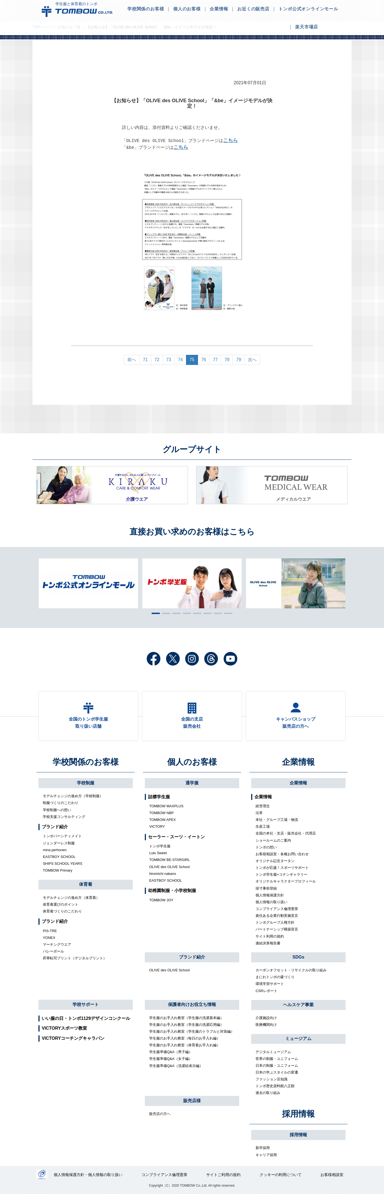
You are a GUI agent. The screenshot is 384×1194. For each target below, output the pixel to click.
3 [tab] (175, 613)
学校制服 (85, 783)
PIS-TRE (50, 931)
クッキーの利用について (281, 1175)
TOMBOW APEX (162, 820)
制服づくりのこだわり (60, 803)
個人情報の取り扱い (271, 902)
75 (192, 359)
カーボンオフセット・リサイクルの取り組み (291, 970)
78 (226, 359)
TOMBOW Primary (57, 870)
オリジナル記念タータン (275, 861)
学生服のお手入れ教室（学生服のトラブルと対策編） (191, 1031)
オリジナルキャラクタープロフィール (286, 881)
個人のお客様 (192, 761)
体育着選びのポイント (60, 904)
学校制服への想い (57, 810)
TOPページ (42, 27)
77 (215, 359)
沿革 (259, 813)
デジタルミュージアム (273, 1052)
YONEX (49, 938)
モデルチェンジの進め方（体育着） (71, 898)
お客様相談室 (331, 1175)
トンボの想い (266, 847)
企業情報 (298, 761)
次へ (252, 359)
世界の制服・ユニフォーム (277, 1059)
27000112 (42, 1175)
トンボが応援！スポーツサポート (282, 868)
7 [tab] (216, 613)
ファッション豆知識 (271, 1079)
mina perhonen (55, 850)
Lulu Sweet (158, 853)
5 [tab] (196, 613)
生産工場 (263, 827)
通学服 (192, 783)
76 (203, 359)
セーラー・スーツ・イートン (176, 837)
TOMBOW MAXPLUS (166, 806)
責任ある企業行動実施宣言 (277, 916)
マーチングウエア (57, 944)
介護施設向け (266, 1018)
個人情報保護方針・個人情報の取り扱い (88, 1175)
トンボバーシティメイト (62, 836)
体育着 (85, 884)
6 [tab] (206, 613)
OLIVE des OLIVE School (169, 867)
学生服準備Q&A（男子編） (170, 1052)
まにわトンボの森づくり (275, 977)
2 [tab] (164, 613)
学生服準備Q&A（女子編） (170, 1059)
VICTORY (157, 827)
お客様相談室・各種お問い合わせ (282, 854)
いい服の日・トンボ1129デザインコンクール (86, 1018)
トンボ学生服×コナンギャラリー (281, 875)
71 (145, 359)
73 (168, 359)
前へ (131, 359)
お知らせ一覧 (69, 27)
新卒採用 (263, 1148)
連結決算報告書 (268, 943)
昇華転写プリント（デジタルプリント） (75, 958)
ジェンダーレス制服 (59, 843)
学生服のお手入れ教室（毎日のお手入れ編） (184, 1038)
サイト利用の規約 (270, 936)
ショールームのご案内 (273, 840)
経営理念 (263, 806)
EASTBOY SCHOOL (59, 857)
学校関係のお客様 (86, 761)
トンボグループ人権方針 (275, 923)
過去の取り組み (268, 1093)
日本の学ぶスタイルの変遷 (277, 1072)
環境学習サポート (270, 984)
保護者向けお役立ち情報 (192, 1004)
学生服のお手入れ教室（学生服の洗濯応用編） (186, 1025)
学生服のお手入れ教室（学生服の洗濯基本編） (186, 1018)
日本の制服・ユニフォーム (277, 1065)
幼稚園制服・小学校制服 (172, 890)
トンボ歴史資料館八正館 (275, 1086)
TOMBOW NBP (161, 813)
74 (180, 359)
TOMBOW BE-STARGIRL (169, 860)
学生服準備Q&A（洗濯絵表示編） (176, 1066)
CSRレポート (266, 991)
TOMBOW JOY (161, 900)
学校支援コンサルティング (64, 817)
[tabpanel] (192, 583)
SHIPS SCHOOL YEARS (62, 864)
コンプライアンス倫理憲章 (277, 909)
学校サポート (86, 1004)
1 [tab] (154, 613)
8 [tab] (227, 613)
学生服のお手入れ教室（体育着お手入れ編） (184, 1045)
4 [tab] (185, 613)
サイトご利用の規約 (223, 1175)
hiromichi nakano (162, 874)
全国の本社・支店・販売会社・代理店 (286, 834)
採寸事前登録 (266, 888)
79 (238, 359)
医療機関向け (266, 1025)
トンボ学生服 (159, 846)
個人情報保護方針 (270, 895)
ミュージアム (298, 1038)
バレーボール (53, 951)
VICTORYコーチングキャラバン (73, 1038)
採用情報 (298, 1113)
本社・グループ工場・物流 (277, 820)
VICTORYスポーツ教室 (64, 1028)
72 (157, 359)
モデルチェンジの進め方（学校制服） (73, 796)
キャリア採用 (266, 1155)
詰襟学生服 (159, 796)
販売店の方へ (159, 1114)
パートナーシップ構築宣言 (277, 929)
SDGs (298, 957)
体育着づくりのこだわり (62, 911)
